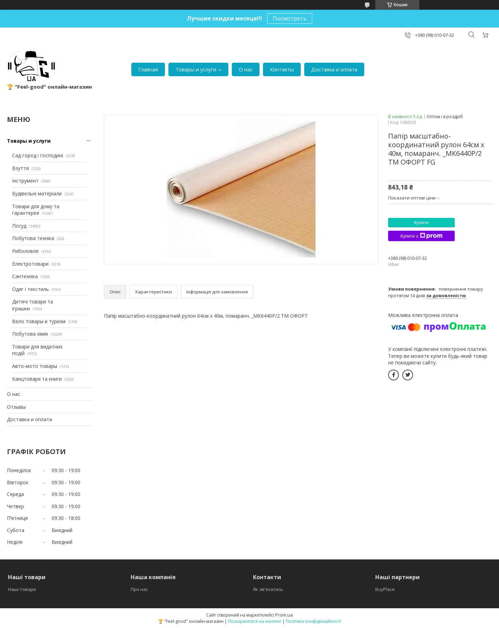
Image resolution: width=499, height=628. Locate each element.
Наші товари (22, 589)
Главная (148, 69)
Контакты (282, 69)
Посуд (19, 225)
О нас (246, 69)
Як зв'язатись (268, 589)
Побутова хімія (30, 333)
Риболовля (25, 251)
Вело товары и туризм (38, 321)
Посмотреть (290, 18)
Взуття (20, 168)
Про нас (139, 589)
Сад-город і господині (37, 155)
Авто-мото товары (34, 366)
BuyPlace (385, 589)
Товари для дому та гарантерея (35, 209)
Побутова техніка (33, 238)
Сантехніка (25, 276)
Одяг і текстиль (30, 289)
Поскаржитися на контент (254, 621)
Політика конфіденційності (313, 621)
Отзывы (16, 407)
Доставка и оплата (334, 69)
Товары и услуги (195, 69)
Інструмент (25, 180)
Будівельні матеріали (37, 193)
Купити (421, 222)
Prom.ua (284, 615)
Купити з (421, 236)
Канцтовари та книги (37, 378)
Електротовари (30, 263)
